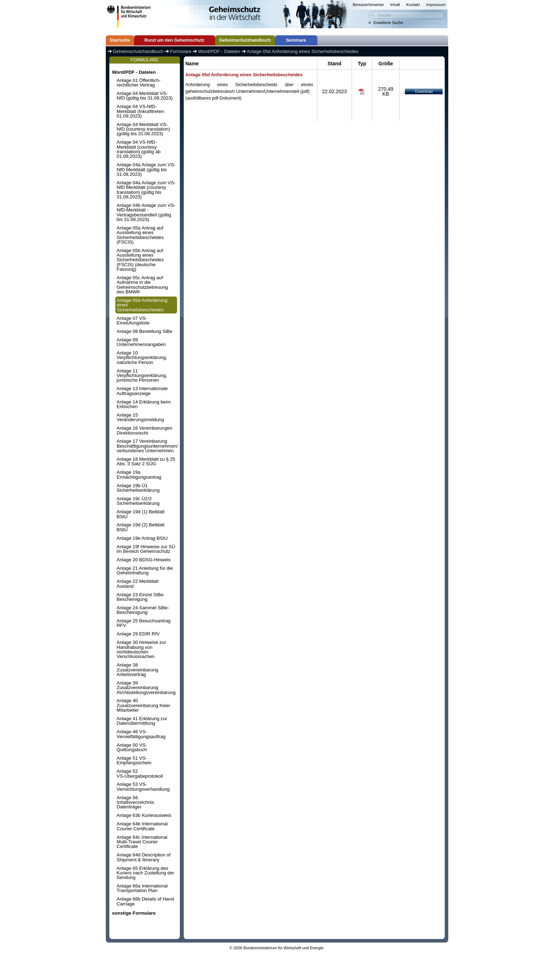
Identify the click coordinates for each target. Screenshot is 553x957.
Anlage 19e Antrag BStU (142, 538)
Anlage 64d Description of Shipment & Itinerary (144, 857)
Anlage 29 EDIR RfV (138, 633)
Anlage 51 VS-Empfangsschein (134, 760)
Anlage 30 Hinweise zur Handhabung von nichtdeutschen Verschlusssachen (141, 649)
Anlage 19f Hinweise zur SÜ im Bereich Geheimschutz (146, 549)
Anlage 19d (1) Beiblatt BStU (141, 514)
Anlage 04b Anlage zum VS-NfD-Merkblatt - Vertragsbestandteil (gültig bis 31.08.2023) (146, 212)
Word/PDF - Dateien (134, 72)
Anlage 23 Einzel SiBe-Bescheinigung (141, 597)
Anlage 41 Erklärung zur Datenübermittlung (142, 721)
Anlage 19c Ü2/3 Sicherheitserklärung (138, 501)
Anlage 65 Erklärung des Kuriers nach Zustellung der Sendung (145, 873)
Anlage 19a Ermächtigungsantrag (139, 474)
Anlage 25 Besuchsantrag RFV (144, 623)
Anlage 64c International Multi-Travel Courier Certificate (142, 842)
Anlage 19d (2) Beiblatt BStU (141, 527)
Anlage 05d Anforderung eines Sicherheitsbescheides (142, 305)
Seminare (296, 40)
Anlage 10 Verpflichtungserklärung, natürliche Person (142, 357)
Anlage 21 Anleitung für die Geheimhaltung (145, 570)
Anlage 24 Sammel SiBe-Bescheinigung (143, 610)
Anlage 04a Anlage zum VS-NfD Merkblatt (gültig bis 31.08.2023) (146, 169)
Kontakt (413, 4)
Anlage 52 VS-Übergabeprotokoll (140, 773)
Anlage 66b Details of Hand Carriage (145, 901)
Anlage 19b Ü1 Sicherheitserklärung (138, 488)
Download (424, 91)
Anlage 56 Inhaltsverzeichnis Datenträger (135, 802)
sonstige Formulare (134, 913)
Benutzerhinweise (368, 4)
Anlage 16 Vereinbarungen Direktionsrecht (144, 430)
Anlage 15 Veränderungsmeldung (140, 417)
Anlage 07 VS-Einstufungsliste (133, 320)
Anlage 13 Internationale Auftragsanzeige (142, 391)
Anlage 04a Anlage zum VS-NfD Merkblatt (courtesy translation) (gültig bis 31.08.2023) (146, 189)
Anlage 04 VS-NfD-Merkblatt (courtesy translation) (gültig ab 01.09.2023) (138, 149)
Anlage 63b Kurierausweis (144, 815)
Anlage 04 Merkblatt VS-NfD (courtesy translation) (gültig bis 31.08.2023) (143, 129)
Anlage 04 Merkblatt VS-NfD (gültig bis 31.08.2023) (145, 96)
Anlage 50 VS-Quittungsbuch (132, 747)
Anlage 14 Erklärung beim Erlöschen (144, 404)
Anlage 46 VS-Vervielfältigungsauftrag (141, 734)
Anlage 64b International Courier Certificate (142, 826)
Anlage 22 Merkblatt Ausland (138, 583)
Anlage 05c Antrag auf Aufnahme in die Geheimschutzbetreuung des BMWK (142, 284)
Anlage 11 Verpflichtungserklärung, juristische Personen (142, 375)
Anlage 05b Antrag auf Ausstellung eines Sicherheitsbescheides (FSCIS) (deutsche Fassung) (140, 260)
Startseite (120, 40)
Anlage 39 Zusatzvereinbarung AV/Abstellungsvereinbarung (146, 687)
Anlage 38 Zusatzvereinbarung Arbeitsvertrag (137, 669)
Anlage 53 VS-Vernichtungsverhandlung (143, 786)
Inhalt (395, 4)
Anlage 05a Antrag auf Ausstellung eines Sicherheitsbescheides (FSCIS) (140, 235)
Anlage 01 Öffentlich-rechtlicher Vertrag (138, 83)
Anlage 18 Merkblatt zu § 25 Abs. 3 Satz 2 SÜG (146, 461)
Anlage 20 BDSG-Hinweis (144, 559)
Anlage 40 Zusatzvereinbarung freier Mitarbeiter (143, 705)
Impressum (435, 4)
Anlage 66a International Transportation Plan (142, 888)
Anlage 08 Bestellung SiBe (144, 331)
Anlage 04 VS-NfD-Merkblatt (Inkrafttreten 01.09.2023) (140, 111)
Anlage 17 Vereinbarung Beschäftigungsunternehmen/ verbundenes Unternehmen (147, 445)
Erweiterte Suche (388, 22)
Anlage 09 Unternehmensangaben (141, 342)
